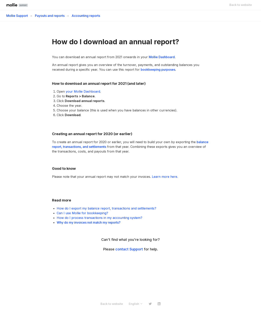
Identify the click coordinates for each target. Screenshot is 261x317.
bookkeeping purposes (158, 69)
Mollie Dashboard (162, 57)
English (136, 304)
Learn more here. (165, 177)
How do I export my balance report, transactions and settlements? (106, 208)
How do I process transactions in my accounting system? (99, 218)
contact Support (129, 249)
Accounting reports (86, 16)
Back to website (240, 5)
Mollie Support (17, 16)
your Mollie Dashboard (83, 91)
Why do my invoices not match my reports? (88, 222)
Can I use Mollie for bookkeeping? (82, 213)
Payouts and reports (50, 16)
